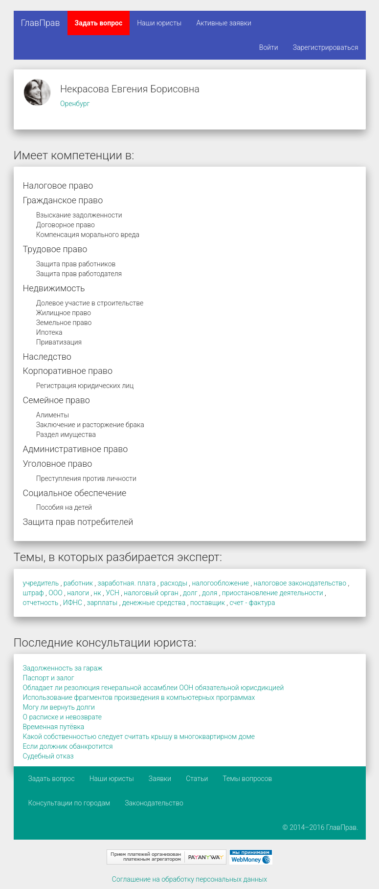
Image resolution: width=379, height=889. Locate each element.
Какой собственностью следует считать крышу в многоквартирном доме (139, 736)
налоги (78, 593)
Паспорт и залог (48, 678)
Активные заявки (223, 23)
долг (190, 593)
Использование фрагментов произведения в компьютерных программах (139, 697)
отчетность (41, 603)
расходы (173, 583)
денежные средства (154, 603)
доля (209, 593)
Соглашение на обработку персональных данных (189, 879)
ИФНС (72, 603)
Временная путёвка (54, 727)
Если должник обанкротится (68, 746)
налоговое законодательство (300, 583)
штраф (33, 593)
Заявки (160, 778)
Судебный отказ (48, 756)
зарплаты (102, 603)
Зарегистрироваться (325, 47)
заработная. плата (127, 583)
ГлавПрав (40, 23)
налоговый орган (151, 593)
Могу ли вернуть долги (59, 707)
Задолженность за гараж (63, 668)
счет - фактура (252, 603)
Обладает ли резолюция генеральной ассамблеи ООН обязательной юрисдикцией (153, 688)
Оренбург (74, 104)
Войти (268, 47)
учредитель (41, 583)
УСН (112, 593)
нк (97, 593)
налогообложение (220, 583)
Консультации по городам (69, 803)
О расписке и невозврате (62, 717)
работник (78, 583)
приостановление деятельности (272, 593)
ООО (55, 593)
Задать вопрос (99, 23)
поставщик (207, 603)
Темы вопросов (247, 778)
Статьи (197, 778)
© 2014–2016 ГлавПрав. (320, 827)
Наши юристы (159, 23)
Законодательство (154, 803)
